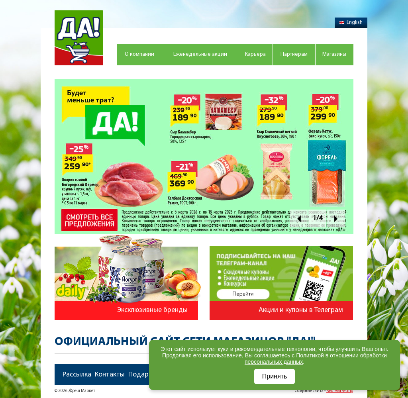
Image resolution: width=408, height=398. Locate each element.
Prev (299, 218)
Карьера (255, 54)
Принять (274, 376)
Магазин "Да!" (79, 37)
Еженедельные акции (200, 54)
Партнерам (294, 54)
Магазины (334, 54)
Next (336, 218)
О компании (139, 54)
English (351, 22)
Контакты (110, 374)
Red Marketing (339, 391)
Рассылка (77, 374)
